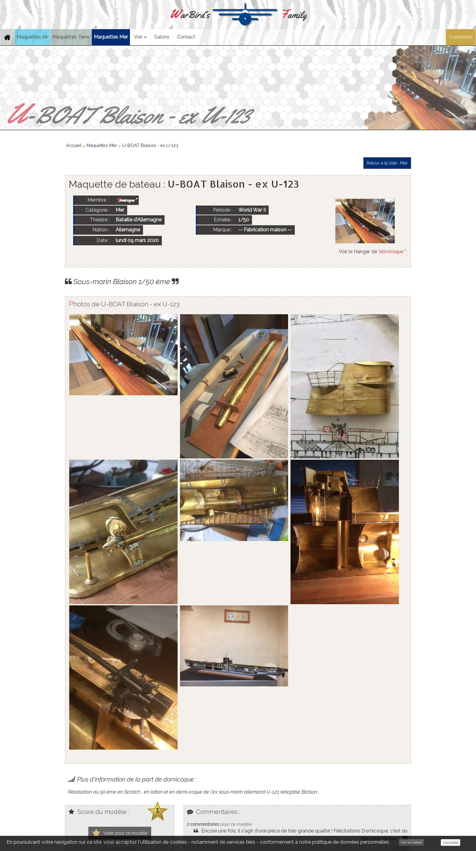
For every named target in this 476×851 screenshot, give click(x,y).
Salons (161, 37)
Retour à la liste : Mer (387, 163)
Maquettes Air (32, 37)
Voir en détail (411, 842)
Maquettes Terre (71, 37)
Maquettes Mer (111, 37)
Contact (186, 37)
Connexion (461, 37)
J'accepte (450, 842)
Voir (140, 37)
